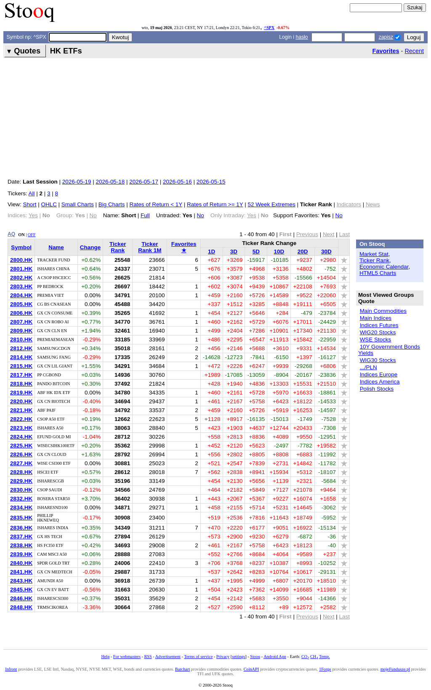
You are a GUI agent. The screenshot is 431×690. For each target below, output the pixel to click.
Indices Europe (379, 374)
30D (326, 251)
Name (56, 247)
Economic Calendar (384, 267)
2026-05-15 (211, 181)
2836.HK (21, 528)
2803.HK (21, 286)
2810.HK (21, 339)
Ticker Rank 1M (149, 247)
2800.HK (21, 260)
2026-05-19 (76, 181)
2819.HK (21, 392)
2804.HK (21, 295)
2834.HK (21, 507)
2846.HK (21, 598)
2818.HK (21, 384)
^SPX (269, 27)
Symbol (21, 247)
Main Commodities (383, 311)
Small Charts (77, 204)
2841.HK (21, 572)
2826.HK (21, 454)
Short (29, 204)
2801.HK (21, 269)
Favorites (385, 51)
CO (305, 656)
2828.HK (21, 472)
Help (105, 656)
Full (145, 215)
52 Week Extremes (271, 204)
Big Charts (111, 204)
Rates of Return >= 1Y (215, 204)
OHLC (49, 204)
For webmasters (127, 656)
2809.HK (21, 331)
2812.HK (21, 348)
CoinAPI (251, 669)
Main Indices (375, 318)
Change (90, 247)
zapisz (386, 37)
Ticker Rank (117, 247)
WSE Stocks (375, 339)
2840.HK (21, 563)
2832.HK (21, 499)
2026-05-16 (177, 181)
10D (279, 251)
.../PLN (368, 367)
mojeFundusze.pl (395, 669)
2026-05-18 (110, 181)
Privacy (222, 656)
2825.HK (21, 445)
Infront (11, 669)
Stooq (255, 656)
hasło (301, 37)
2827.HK (21, 463)
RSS (148, 656)
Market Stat (373, 254)
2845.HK (21, 589)
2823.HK (21, 428)
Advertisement (168, 656)
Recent (414, 51)
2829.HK (21, 481)
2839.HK (21, 554)
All (32, 193)
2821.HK (21, 410)
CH (314, 656)
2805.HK (21, 304)
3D (233, 251)
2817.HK (21, 375)
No (200, 215)
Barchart (182, 669)
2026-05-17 (143, 181)
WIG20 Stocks (378, 332)
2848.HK (21, 607)
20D (303, 251)
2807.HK (21, 322)
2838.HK (21, 545)
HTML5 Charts (377, 273)
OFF (32, 234)
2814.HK (21, 357)
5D (256, 251)
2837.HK (21, 536)
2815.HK (21, 366)
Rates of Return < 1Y (155, 204)
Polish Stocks (377, 389)
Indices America (380, 381)
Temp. (324, 656)
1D (211, 251)
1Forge (325, 669)
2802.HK (21, 277)
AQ (11, 234)
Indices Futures (379, 325)
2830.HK (21, 490)
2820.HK (21, 401)
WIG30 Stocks (378, 360)
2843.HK (21, 581)
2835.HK (21, 517)
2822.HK (21, 419)
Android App (274, 656)
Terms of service (198, 656)
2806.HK (21, 313)
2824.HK (21, 437)
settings (238, 656)
